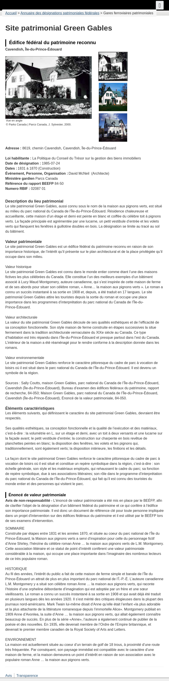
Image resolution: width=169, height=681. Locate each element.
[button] (160, 5)
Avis (8, 675)
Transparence (27, 675)
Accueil (11, 13)
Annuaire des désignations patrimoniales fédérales (59, 13)
